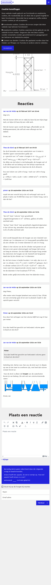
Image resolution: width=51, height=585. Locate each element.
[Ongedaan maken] (4, 422)
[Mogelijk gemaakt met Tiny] (45, 456)
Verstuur (43, 503)
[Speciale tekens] (13, 426)
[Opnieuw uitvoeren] (7, 422)
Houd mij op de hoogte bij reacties (17, 487)
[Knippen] (13, 422)
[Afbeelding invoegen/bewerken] (45, 422)
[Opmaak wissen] (37, 422)
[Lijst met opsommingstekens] (4, 426)
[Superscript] (20, 426)
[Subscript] (16, 426)
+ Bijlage (5, 459)
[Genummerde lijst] (7, 426)
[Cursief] (30, 422)
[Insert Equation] (25, 426)
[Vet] (27, 422)
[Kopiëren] (16, 422)
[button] (48, 2)
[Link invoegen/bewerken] (42, 422)
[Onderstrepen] (33, 422)
